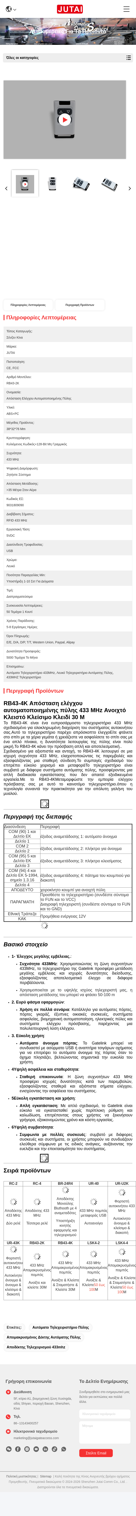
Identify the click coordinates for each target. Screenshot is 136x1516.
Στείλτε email (96, 1453)
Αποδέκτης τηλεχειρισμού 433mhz (36, 1347)
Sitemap (45, 1476)
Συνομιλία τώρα (35, 290)
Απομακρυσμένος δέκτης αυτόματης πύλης (44, 1337)
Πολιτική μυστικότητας (21, 1476)
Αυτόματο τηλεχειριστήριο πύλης (60, 1327)
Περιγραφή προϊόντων (79, 305)
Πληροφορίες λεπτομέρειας (28, 305)
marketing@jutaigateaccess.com (36, 1438)
